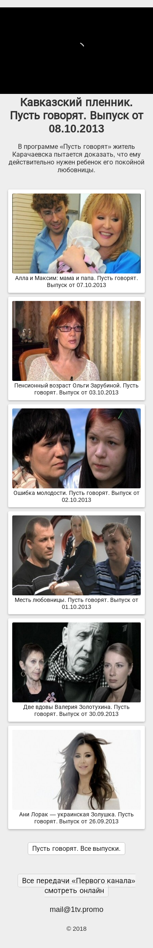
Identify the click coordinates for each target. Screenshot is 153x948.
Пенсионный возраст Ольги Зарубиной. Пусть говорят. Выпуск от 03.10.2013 (76, 386)
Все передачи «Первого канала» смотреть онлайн (78, 885)
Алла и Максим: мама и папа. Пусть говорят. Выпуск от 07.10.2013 (76, 278)
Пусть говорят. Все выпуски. (76, 848)
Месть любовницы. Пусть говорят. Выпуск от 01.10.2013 (76, 600)
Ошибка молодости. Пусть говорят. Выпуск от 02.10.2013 (76, 493)
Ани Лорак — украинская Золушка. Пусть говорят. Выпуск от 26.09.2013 (76, 814)
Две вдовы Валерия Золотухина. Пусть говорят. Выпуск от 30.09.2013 (76, 707)
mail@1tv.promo (77, 909)
